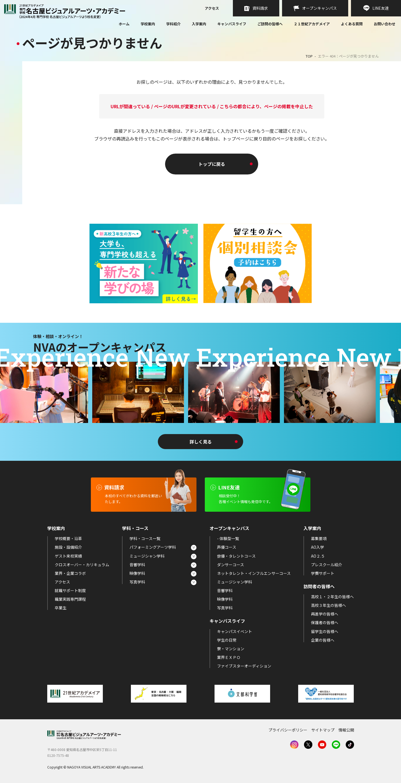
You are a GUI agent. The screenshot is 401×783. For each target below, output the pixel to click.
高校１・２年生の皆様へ (332, 596)
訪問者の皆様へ (319, 586)
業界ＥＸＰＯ (228, 657)
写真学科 (137, 582)
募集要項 (319, 538)
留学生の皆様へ (324, 631)
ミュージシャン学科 (147, 556)
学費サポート (322, 573)
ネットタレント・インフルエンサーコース (254, 573)
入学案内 (199, 23)
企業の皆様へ (322, 640)
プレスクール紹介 (326, 564)
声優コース (226, 547)
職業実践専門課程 (70, 599)
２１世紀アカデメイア (312, 23)
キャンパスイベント (234, 631)
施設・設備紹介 (68, 547)
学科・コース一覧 (144, 538)
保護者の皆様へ (324, 622)
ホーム (124, 24)
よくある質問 (352, 24)
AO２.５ (318, 556)
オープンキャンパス (229, 528)
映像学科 (137, 573)
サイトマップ (323, 730)
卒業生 (60, 607)
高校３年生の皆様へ (328, 605)
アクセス (212, 8)
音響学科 (137, 564)
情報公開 (346, 730)
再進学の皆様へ (324, 614)
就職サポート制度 (70, 590)
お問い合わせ (384, 24)
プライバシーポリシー (287, 730)
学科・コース (135, 528)
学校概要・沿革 (68, 538)
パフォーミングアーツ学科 (152, 547)
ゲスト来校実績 (68, 556)
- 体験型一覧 (228, 538)
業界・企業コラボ (70, 573)
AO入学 (317, 547)
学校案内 (148, 23)
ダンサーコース (230, 564)
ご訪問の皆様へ (270, 23)
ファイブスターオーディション (244, 666)
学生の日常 (226, 640)
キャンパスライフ (231, 23)
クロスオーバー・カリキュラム (82, 564)
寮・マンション (230, 648)
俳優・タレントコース (236, 556)
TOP (309, 56)
